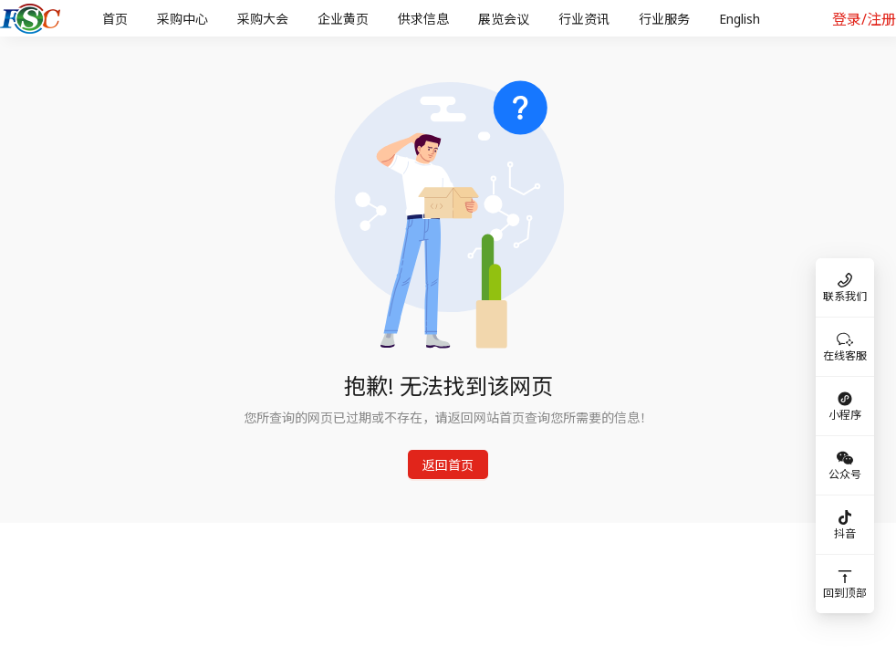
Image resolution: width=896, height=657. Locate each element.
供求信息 (423, 18)
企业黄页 (343, 18)
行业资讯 (583, 18)
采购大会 (262, 18)
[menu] (446, 18)
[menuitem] (115, 19)
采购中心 (182, 18)
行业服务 (664, 18)
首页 (115, 18)
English (739, 18)
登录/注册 (864, 19)
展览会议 (503, 18)
